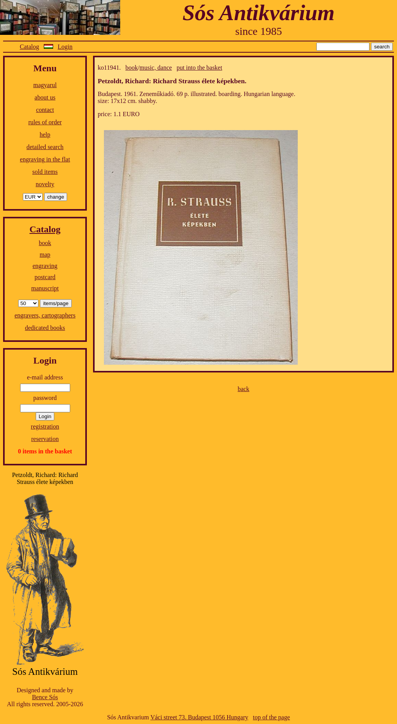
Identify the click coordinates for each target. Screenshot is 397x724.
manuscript (45, 288)
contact (45, 109)
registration (45, 426)
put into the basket (199, 67)
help (45, 134)
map (45, 254)
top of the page (271, 717)
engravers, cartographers (44, 315)
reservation (45, 439)
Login (65, 46)
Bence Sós (45, 697)
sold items (44, 171)
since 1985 (258, 31)
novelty (45, 184)
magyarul (45, 85)
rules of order (45, 122)
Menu (45, 68)
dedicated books (45, 327)
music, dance (156, 67)
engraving (45, 265)
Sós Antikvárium (259, 12)
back (243, 389)
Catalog (29, 46)
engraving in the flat (45, 159)
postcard (45, 277)
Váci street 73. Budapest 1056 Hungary (199, 717)
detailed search (45, 147)
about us (45, 97)
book (45, 243)
